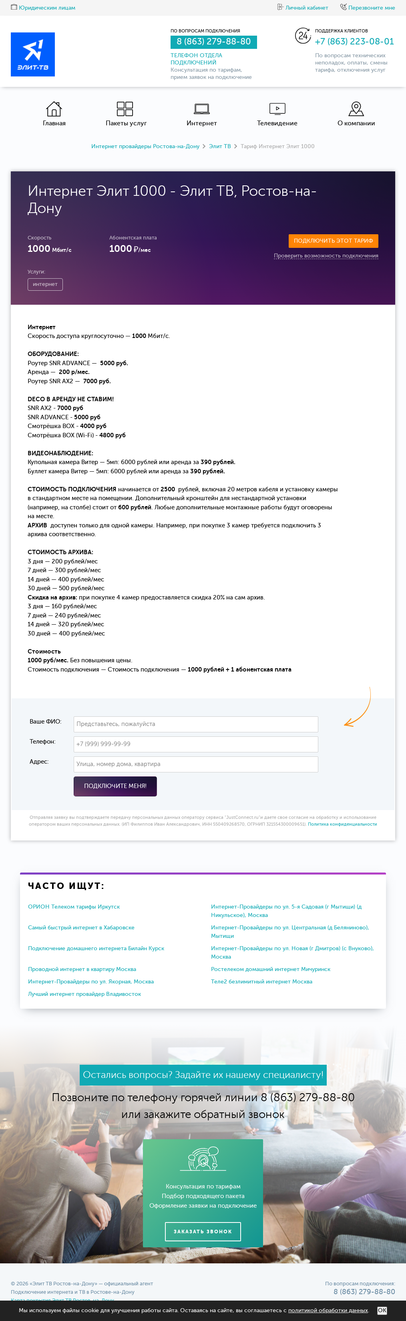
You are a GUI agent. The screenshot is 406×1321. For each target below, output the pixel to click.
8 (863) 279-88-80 (214, 42)
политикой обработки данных (328, 1310)
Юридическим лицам (43, 8)
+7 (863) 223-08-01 (354, 42)
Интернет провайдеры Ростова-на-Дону (145, 146)
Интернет (202, 114)
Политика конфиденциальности (342, 824)
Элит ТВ (220, 146)
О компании (356, 114)
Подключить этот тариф (333, 241)
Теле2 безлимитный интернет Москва (261, 982)
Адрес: (39, 762)
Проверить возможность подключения (326, 256)
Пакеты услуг (126, 114)
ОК (382, 1310)
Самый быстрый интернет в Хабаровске (81, 928)
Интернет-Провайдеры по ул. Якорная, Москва (91, 982)
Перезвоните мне (367, 8)
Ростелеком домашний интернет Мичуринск (270, 969)
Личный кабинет (302, 8)
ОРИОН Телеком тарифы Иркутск (74, 907)
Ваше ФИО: (46, 722)
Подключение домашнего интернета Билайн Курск (96, 948)
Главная (54, 114)
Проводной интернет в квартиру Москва (82, 969)
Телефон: (43, 742)
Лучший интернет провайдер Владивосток (84, 994)
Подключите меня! (115, 786)
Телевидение (277, 114)
